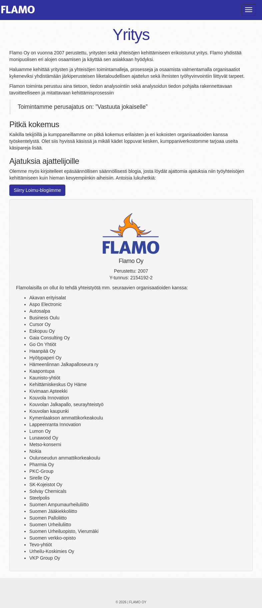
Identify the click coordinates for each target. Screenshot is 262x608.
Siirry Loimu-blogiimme (37, 190)
